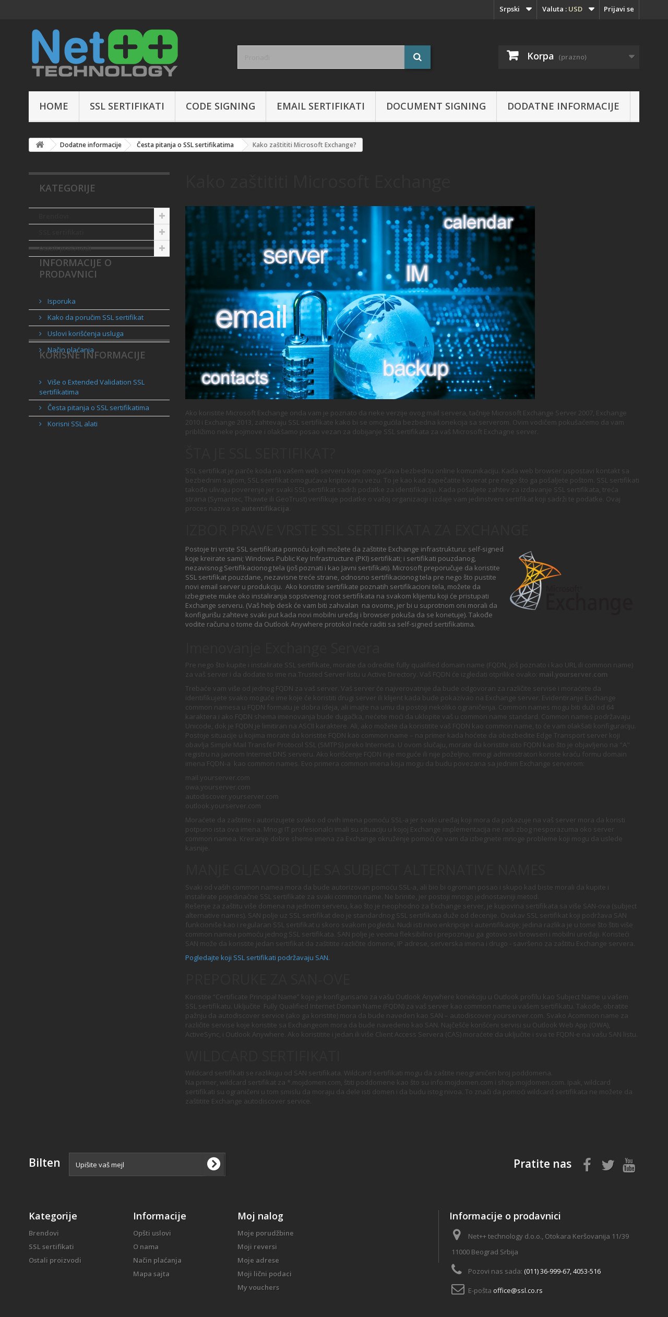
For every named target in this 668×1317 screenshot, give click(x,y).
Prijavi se (619, 9)
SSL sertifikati (127, 106)
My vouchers (258, 1287)
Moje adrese (258, 1260)
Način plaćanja (70, 371)
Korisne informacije (92, 410)
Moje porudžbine (265, 1233)
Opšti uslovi (152, 1233)
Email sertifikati (321, 106)
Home (53, 106)
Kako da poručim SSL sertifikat (95, 338)
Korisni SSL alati (72, 475)
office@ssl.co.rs (518, 1290)
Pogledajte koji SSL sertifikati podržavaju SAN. (257, 957)
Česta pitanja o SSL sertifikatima (97, 459)
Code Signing (220, 106)
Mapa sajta (151, 1273)
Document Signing (436, 106)
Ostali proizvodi (65, 248)
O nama (146, 1246)
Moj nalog (260, 1216)
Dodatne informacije (563, 106)
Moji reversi (257, 1246)
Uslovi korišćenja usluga (85, 355)
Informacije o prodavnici (75, 294)
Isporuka (61, 322)
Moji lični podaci (264, 1273)
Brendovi (54, 216)
